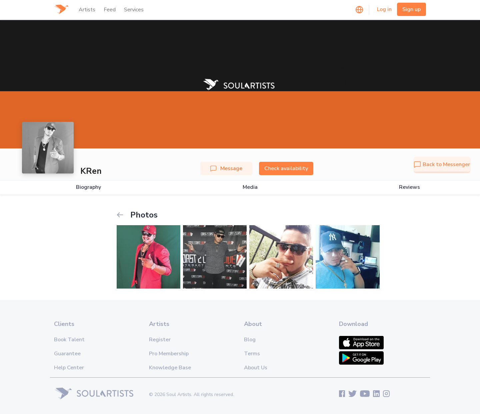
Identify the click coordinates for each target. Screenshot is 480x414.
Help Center (69, 367)
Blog (250, 339)
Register (160, 339)
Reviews (409, 187)
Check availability (286, 168)
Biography (88, 187)
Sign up (411, 9)
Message (226, 168)
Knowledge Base (170, 367)
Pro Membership (169, 353)
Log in (384, 9)
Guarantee (67, 353)
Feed (110, 9)
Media (250, 187)
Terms (252, 353)
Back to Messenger (442, 164)
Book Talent (69, 339)
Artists (87, 9)
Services (134, 9)
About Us (255, 367)
